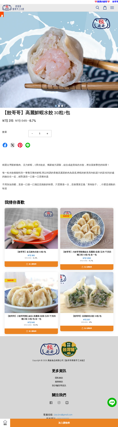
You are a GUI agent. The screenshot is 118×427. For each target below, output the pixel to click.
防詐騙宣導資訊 (59, 385)
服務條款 (59, 381)
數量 (4, 132)
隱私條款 (59, 378)
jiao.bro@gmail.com (63, 414)
